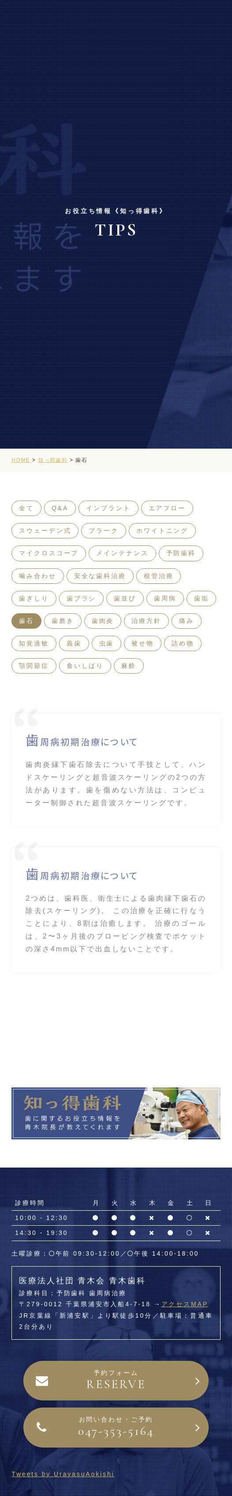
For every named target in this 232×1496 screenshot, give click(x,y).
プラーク (104, 530)
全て (26, 508)
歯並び (125, 598)
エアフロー (167, 508)
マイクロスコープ (49, 552)
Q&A (60, 508)
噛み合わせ (37, 575)
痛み (186, 620)
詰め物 (183, 643)
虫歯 (106, 643)
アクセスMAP (185, 1304)
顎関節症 (34, 665)
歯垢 (201, 598)
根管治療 (159, 575)
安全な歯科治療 (100, 575)
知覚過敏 (34, 643)
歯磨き (63, 620)
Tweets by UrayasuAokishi (62, 1474)
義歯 (74, 643)
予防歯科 (181, 552)
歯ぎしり (34, 598)
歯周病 (165, 598)
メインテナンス (122, 552)
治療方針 (146, 620)
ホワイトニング (162, 530)
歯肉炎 (103, 620)
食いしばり (85, 665)
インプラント (108, 508)
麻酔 (128, 665)
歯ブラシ (82, 598)
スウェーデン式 (45, 530)
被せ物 (142, 643)
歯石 (26, 620)
